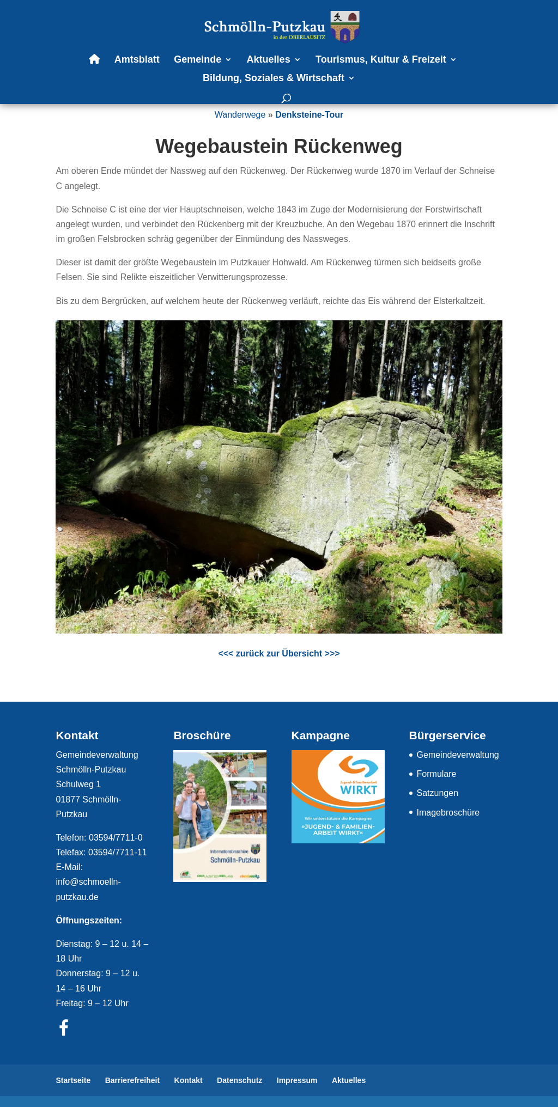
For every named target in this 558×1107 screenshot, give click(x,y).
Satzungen (438, 793)
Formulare (437, 773)
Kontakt (188, 1080)
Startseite (73, 1080)
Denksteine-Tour (309, 114)
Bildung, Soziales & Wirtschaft (273, 78)
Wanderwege (240, 114)
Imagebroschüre (448, 812)
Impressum (297, 1080)
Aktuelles (268, 60)
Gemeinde (197, 60)
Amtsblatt (137, 60)
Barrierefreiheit (132, 1080)
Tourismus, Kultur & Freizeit (381, 60)
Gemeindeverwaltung (458, 754)
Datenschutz (239, 1080)
